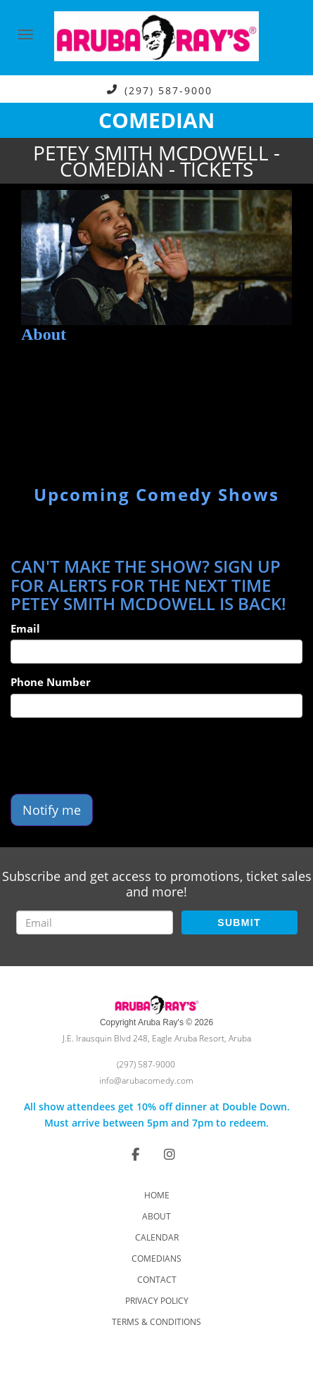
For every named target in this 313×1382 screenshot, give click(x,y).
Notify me (52, 809)
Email (25, 628)
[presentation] (117, 755)
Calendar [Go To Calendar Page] (157, 1237)
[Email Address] (94, 922)
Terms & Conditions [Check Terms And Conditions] (156, 1322)
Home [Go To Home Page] (157, 1195)
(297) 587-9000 (168, 89)
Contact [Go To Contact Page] (157, 1280)
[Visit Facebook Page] (135, 1154)
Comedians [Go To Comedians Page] (156, 1258)
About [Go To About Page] (156, 1216)
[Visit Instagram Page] (169, 1154)
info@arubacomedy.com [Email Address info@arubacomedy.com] (146, 1080)
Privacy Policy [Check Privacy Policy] (157, 1301)
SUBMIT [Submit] (238, 922)
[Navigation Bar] (25, 34)
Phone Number (51, 682)
